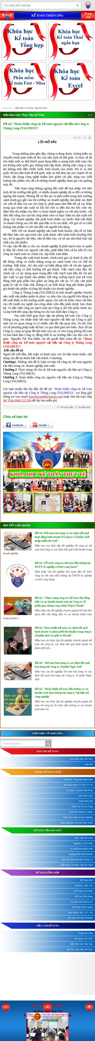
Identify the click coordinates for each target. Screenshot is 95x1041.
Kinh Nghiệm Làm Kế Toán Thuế (76, 822)
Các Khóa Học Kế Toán (81, 759)
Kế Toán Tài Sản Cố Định (80, 918)
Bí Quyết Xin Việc (84, 938)
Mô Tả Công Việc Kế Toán (80, 949)
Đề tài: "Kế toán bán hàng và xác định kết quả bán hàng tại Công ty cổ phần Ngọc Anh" (62, 664)
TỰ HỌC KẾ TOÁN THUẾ (47, 772)
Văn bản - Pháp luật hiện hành (78, 779)
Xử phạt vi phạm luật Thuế (79, 790)
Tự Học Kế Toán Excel (81, 901)
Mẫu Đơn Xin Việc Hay (81, 944)
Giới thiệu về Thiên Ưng (47, 733)
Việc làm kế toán (47, 925)
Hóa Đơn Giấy (86, 795)
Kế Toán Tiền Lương (82, 907)
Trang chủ (7, 108)
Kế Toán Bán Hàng (84, 896)
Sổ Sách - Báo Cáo (84, 885)
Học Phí (89, 764)
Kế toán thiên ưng (47, 15)
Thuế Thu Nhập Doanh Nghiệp (78, 817)
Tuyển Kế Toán (85, 933)
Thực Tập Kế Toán (83, 838)
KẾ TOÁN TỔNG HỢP (47, 872)
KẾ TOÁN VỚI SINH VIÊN (47, 830)
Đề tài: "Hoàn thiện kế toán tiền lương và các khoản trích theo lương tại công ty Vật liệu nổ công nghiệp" (62, 693)
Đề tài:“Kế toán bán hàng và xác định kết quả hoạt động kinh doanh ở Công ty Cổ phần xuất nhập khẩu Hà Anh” (62, 537)
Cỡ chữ (77, 137)
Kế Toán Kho (86, 880)
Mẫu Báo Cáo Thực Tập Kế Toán (31, 108)
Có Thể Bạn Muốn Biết (81, 848)
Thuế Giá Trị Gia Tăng (82, 806)
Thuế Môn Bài (86, 801)
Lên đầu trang (84, 407)
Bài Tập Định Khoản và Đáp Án (77, 859)
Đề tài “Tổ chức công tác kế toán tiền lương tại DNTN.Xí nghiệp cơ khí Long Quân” (62, 565)
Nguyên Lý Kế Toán (83, 843)
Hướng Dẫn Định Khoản (81, 854)
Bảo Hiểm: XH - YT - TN (80, 912)
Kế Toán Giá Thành (83, 891)
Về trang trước (66, 407)
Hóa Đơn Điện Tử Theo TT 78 (78, 785)
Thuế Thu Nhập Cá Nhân (81, 812)
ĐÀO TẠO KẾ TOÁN (47, 751)
